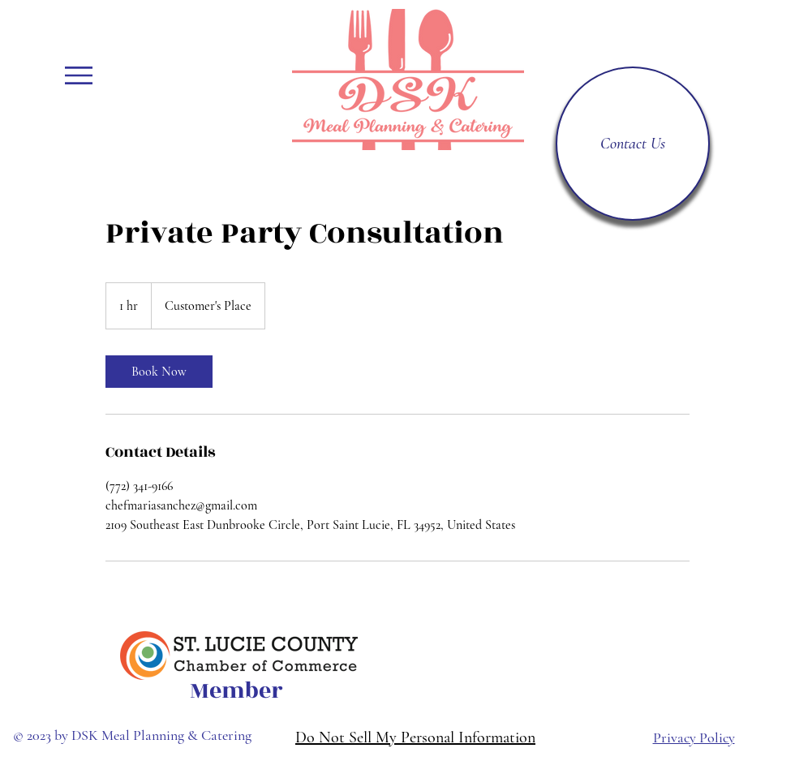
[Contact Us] (633, 144)
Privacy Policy (694, 737)
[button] (78, 75)
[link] (159, 371)
